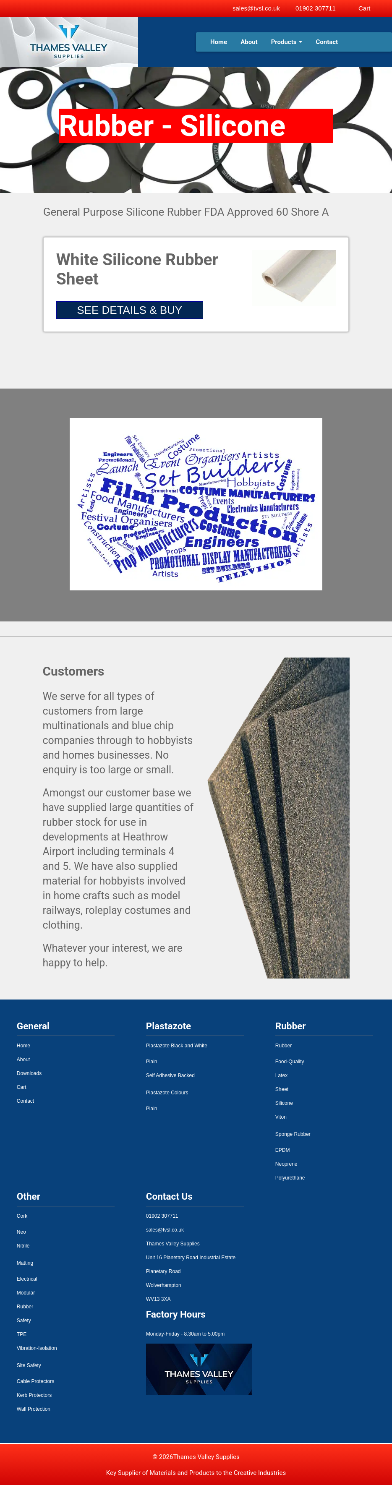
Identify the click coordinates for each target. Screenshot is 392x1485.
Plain (151, 1062)
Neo (21, 1232)
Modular (26, 1293)
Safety (24, 1320)
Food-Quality (289, 1062)
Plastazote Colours (167, 1093)
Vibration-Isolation (37, 1348)
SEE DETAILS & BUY (129, 310)
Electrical (27, 1279)
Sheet (281, 1089)
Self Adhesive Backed (170, 1075)
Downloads (29, 1073)
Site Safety (29, 1365)
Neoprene (286, 1164)
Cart (21, 1087)
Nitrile (23, 1246)
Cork (22, 1216)
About (248, 42)
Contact (327, 42)
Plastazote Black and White (176, 1046)
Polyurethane (290, 1178)
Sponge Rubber (293, 1134)
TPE (21, 1334)
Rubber (283, 1046)
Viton (281, 1117)
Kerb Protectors (34, 1395)
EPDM (282, 1150)
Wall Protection (33, 1409)
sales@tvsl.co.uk (256, 8)
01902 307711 (315, 8)
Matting (25, 1263)
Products (287, 42)
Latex (281, 1075)
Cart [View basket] (364, 8)
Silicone (284, 1103)
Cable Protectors (35, 1381)
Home (218, 42)
